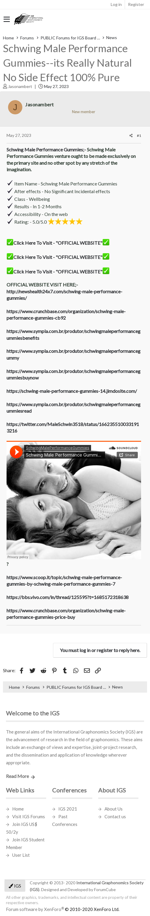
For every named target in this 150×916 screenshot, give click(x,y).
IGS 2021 (67, 808)
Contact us (115, 816)
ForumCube (105, 889)
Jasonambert (20, 86)
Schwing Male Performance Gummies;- (46, 149)
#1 (139, 135)
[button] (6, 19)
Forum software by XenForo (62, 909)
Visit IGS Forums (28, 816)
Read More (17, 776)
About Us (113, 808)
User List (21, 855)
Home (18, 808)
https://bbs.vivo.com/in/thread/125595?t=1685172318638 (68, 597)
